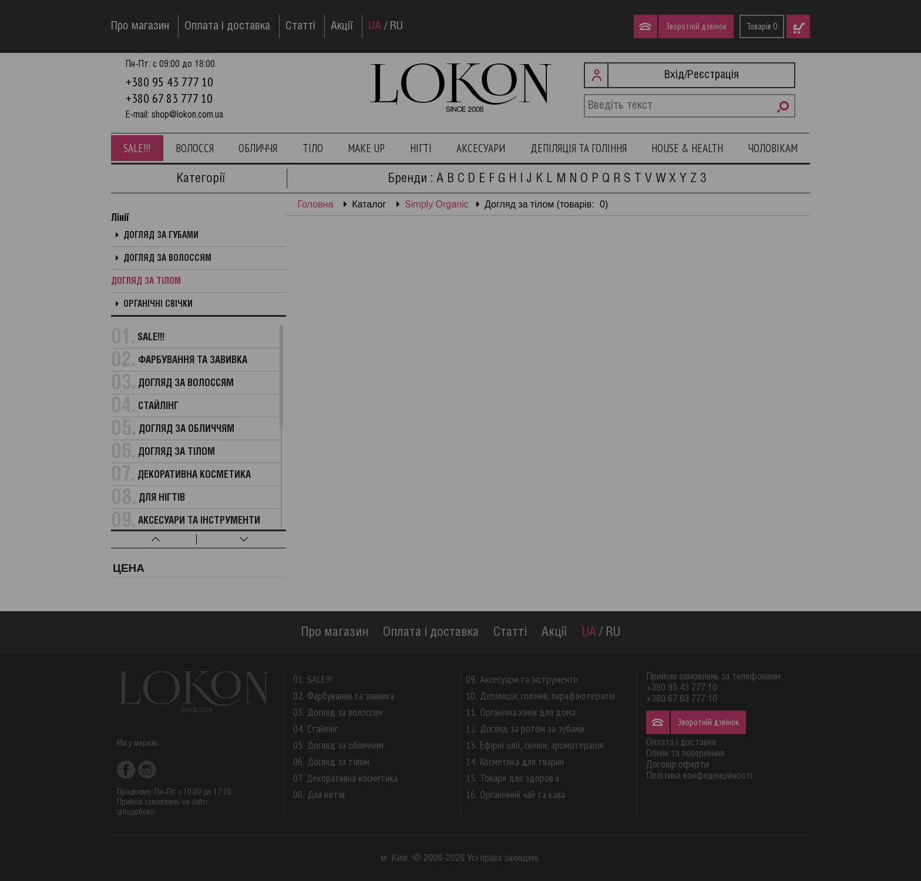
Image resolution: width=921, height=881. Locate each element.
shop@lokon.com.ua (187, 114)
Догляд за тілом (146, 281)
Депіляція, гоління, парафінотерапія (547, 695)
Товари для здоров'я (519, 778)
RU (396, 26)
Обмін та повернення (685, 753)
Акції (342, 26)
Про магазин (140, 26)
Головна (316, 204)
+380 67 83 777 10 (169, 98)
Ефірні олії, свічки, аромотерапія (541, 745)
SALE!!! (136, 148)
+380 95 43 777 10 (169, 81)
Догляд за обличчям (186, 429)
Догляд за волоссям (167, 258)
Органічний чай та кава (522, 794)
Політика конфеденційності (699, 776)
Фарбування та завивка (192, 360)
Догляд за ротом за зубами (532, 728)
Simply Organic (436, 204)
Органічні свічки (158, 304)
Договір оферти (677, 765)
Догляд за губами (161, 236)
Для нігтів (162, 498)
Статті (300, 26)
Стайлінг (158, 406)
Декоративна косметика (194, 475)
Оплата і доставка (227, 26)
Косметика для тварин (522, 761)
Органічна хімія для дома (528, 712)
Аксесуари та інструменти (199, 521)
